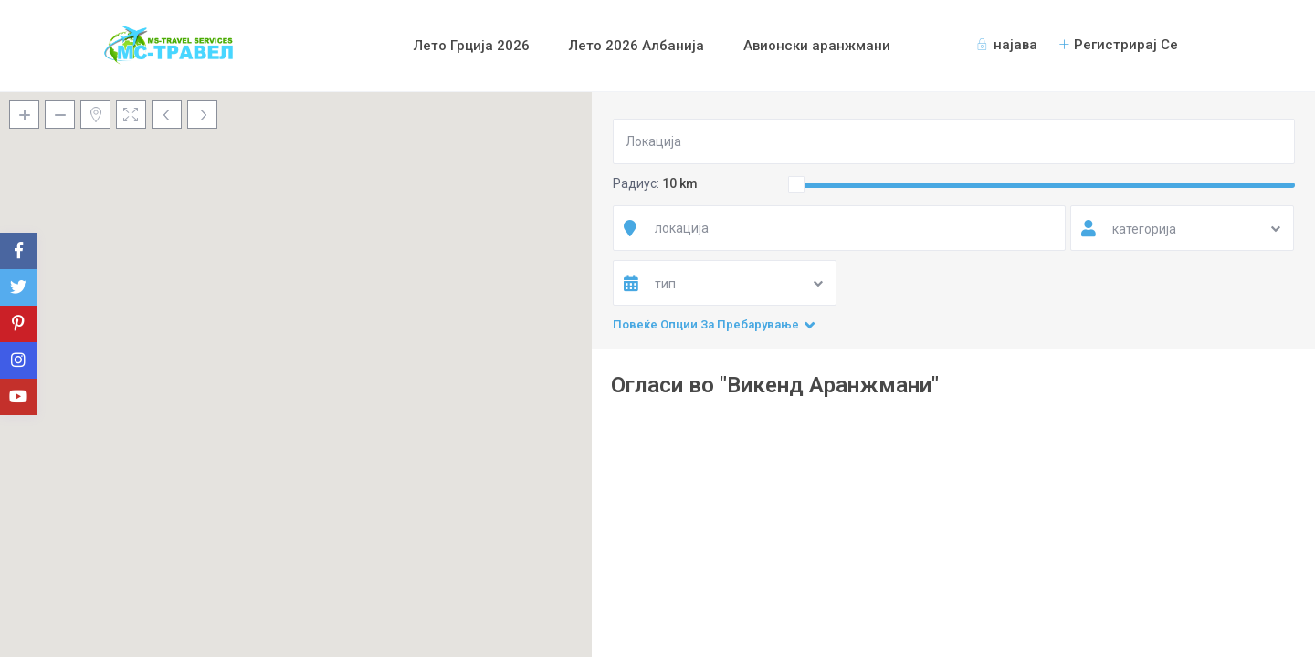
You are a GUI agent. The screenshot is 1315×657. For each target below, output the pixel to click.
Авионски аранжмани (816, 45)
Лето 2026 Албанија (636, 45)
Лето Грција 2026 (472, 45)
